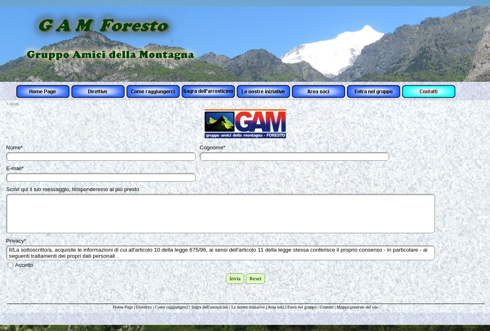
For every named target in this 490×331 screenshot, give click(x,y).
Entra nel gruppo (302, 307)
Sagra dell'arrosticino (210, 307)
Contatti (327, 307)
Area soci (276, 307)
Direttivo (143, 307)
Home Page (123, 307)
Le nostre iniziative (248, 307)
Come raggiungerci (171, 307)
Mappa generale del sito (358, 307)
